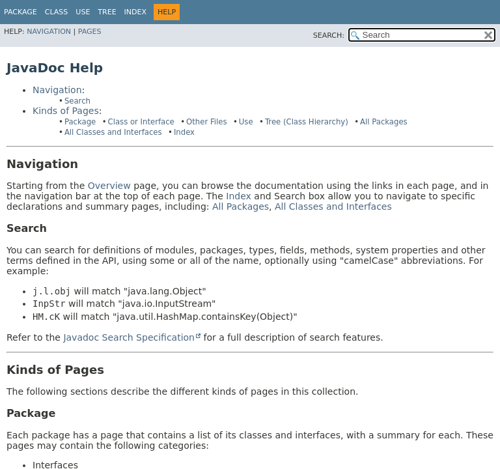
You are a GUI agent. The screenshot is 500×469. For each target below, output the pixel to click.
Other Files (206, 121)
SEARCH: (328, 35)
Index (135, 12)
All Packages (384, 121)
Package (20, 12)
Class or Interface (141, 121)
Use (246, 121)
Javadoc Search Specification (129, 337)
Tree (107, 12)
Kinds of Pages (66, 111)
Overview (109, 185)
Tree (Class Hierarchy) (306, 121)
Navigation (49, 31)
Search (77, 101)
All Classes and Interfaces (113, 132)
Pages (90, 31)
